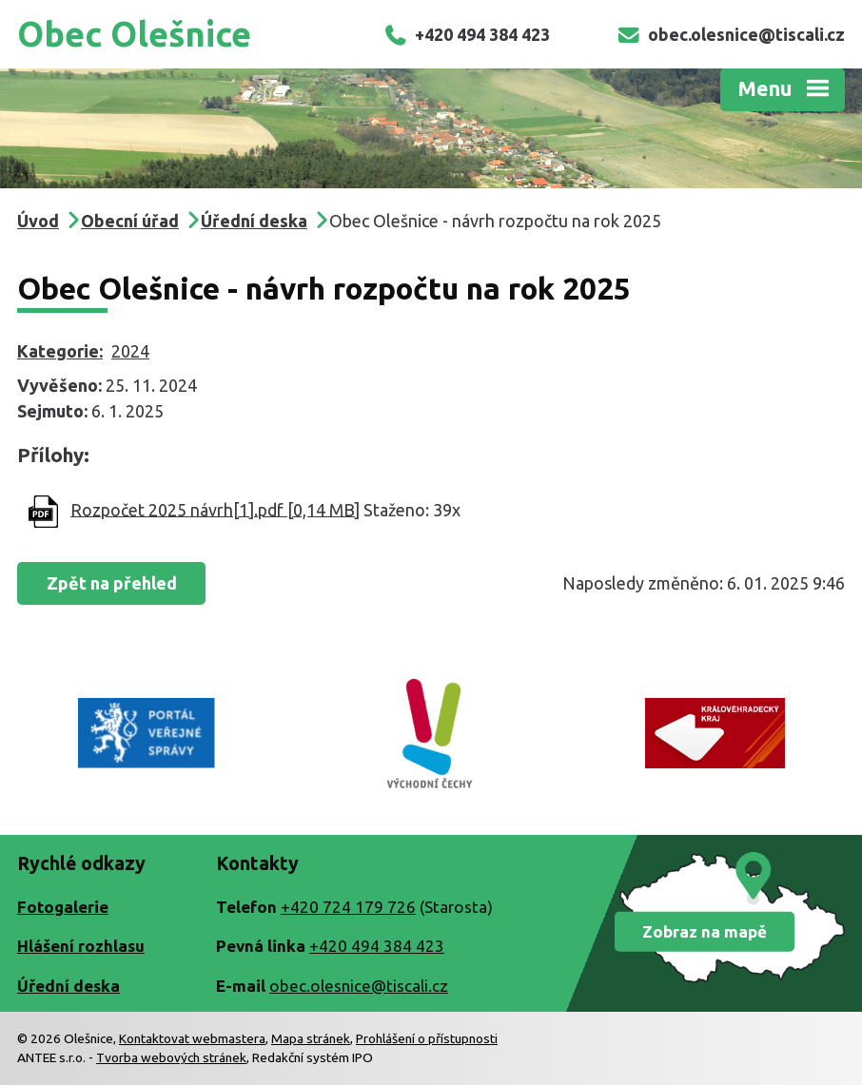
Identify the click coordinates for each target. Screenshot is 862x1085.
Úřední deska (254, 220)
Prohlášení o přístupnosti (427, 1038)
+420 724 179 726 (348, 907)
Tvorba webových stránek (171, 1057)
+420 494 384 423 (466, 34)
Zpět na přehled (112, 582)
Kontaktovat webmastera (192, 1038)
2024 (130, 350)
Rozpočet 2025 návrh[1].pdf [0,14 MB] (215, 508)
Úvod (38, 220)
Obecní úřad (130, 220)
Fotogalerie (62, 907)
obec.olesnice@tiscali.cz (731, 34)
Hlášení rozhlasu (81, 946)
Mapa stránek (310, 1038)
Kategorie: (60, 350)
